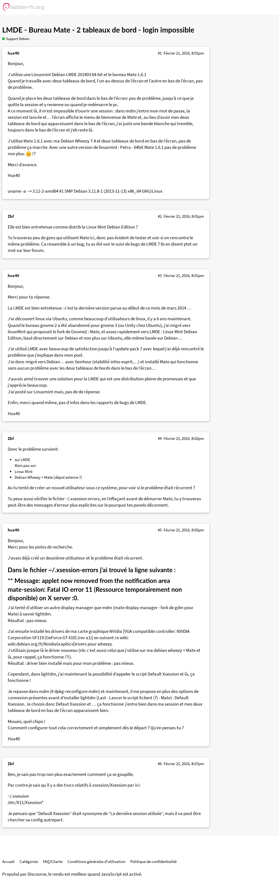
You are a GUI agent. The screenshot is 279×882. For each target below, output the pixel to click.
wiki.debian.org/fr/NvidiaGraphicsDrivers (47, 644)
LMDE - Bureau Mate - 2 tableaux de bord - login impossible (98, 29)
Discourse (37, 874)
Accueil (8, 861)
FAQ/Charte (53, 861)
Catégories (29, 861)
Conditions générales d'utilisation (96, 861)
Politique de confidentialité (153, 861)
